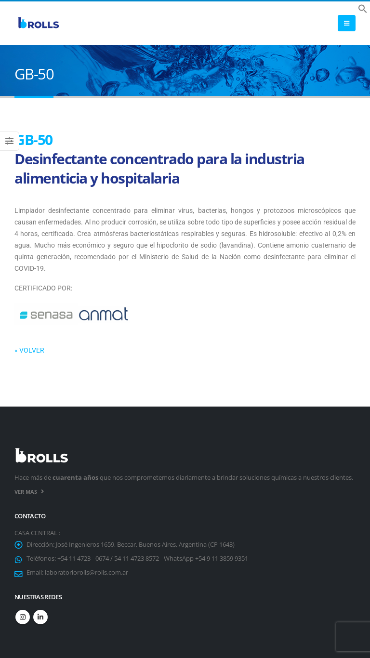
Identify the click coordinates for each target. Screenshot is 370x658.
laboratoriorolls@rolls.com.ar (86, 572)
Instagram (22, 617)
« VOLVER (29, 350)
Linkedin (40, 617)
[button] (363, 8)
